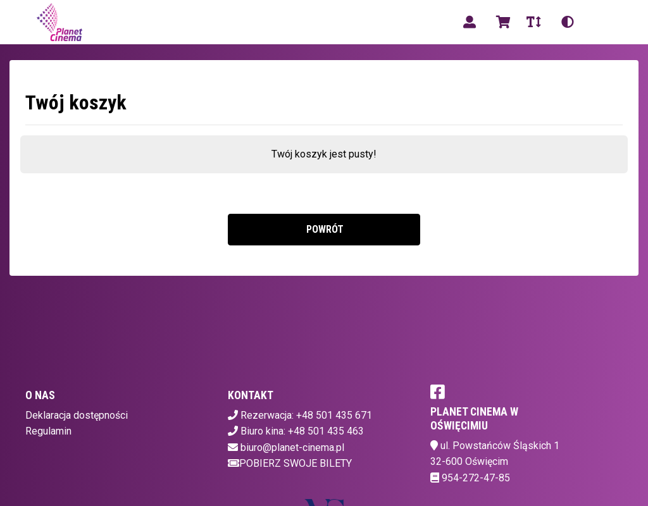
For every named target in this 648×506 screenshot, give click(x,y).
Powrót (324, 229)
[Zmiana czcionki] (533, 22)
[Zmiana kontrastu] (567, 22)
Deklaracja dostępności (76, 415)
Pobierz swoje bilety (290, 463)
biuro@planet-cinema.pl (292, 447)
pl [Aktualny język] (599, 22)
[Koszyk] (501, 22)
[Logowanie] (469, 22)
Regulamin (48, 431)
